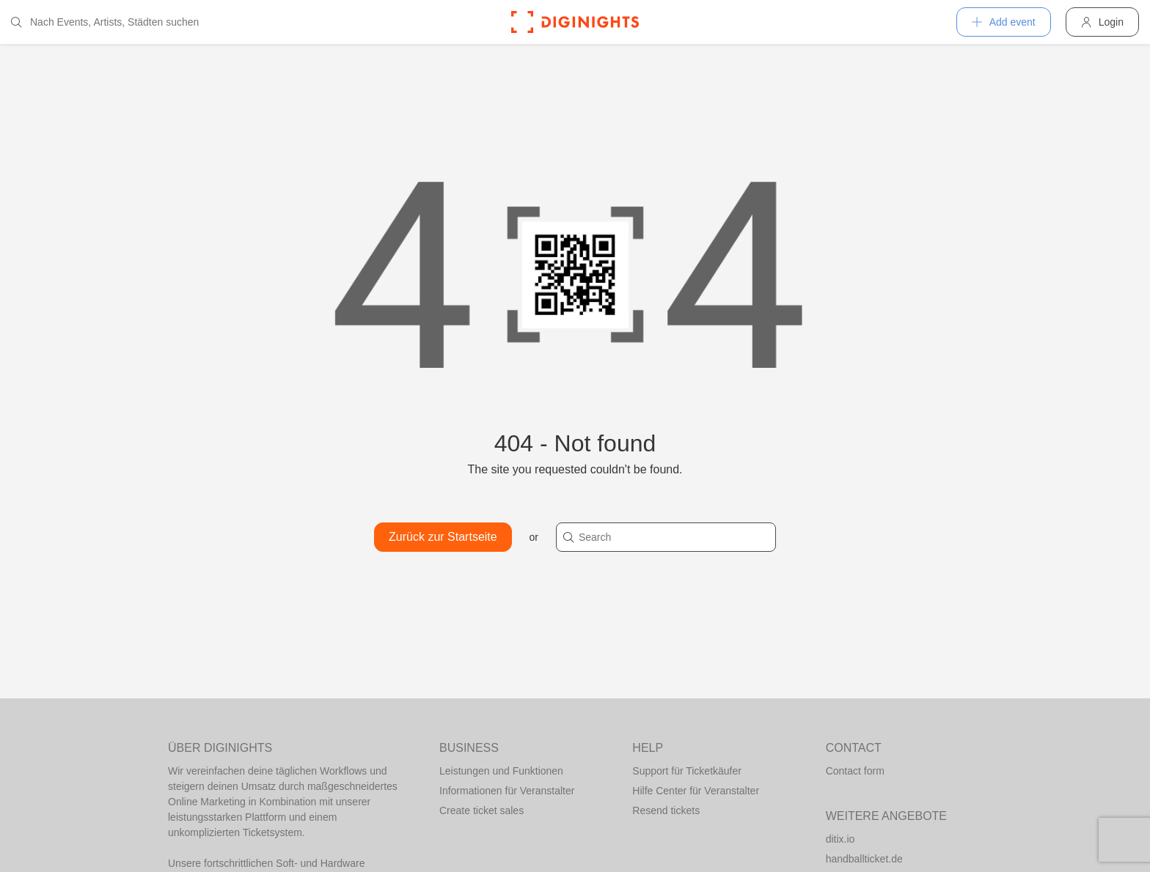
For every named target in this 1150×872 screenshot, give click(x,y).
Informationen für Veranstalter (506, 791)
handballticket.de (864, 859)
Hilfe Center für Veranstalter (695, 791)
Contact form (855, 771)
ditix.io (840, 839)
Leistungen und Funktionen (501, 771)
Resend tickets (666, 810)
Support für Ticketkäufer (686, 771)
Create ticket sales (481, 810)
